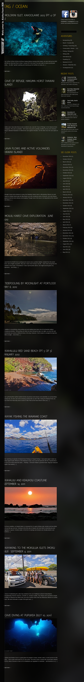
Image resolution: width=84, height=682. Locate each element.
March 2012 (66, 225)
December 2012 (67, 200)
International (66, 56)
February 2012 (67, 227)
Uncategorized (67, 67)
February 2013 (67, 194)
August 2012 (66, 211)
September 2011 (67, 241)
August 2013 (66, 178)
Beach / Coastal (67, 43)
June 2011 (65, 249)
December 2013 (67, 167)
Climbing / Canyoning (68, 45)
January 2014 (66, 164)
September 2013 (67, 175)
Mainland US (66, 62)
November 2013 (67, 170)
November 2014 (67, 156)
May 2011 (65, 252)
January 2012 (66, 230)
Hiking (64, 54)
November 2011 (67, 235)
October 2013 (66, 172)
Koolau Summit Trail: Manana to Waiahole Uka (72, 125)
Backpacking (66, 40)
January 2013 (66, 197)
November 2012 (67, 203)
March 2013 (66, 192)
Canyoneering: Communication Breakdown (72, 79)
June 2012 (65, 216)
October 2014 (66, 159)
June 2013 (65, 183)
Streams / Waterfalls (68, 65)
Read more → (7, 71)
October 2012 (66, 205)
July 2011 (65, 246)
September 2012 (67, 208)
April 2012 (65, 222)
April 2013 (65, 189)
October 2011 (66, 238)
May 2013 (65, 186)
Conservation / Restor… (69, 48)
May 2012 (65, 219)
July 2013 (65, 181)
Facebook (64, 21)
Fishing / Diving (67, 51)
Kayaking (65, 59)
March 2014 (66, 162)
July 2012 (65, 214)
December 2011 (67, 233)
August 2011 (66, 244)
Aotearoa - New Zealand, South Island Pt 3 (72, 139)
